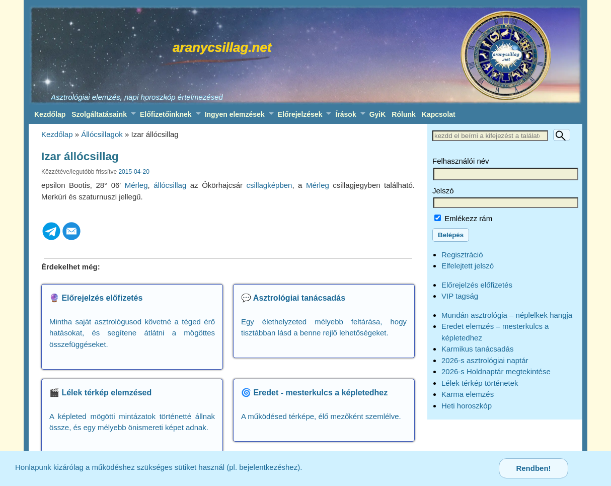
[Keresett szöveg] (490, 135)
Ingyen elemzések (235, 114)
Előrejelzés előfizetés (476, 285)
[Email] (71, 238)
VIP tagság (459, 296)
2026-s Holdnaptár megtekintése (496, 371)
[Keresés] (561, 135)
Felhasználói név (460, 161)
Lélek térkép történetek (479, 383)
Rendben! (533, 468)
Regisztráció (462, 254)
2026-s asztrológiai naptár (484, 360)
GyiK (377, 114)
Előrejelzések (300, 114)
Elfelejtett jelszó (467, 265)
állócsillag (170, 185)
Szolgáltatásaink (99, 114)
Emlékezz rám (463, 218)
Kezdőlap (49, 114)
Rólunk (403, 114)
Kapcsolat (438, 114)
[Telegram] (51, 238)
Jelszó (443, 190)
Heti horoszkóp (466, 405)
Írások (345, 114)
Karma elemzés (467, 394)
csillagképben (269, 185)
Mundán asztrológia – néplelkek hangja (506, 315)
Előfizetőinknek (166, 114)
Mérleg (136, 185)
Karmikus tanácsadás (477, 348)
